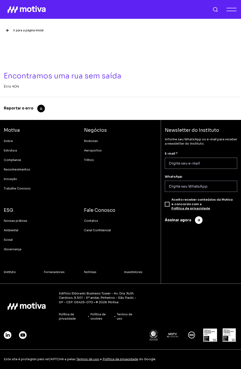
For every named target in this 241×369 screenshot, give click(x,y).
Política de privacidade (190, 208)
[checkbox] (167, 204)
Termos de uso (87, 359)
